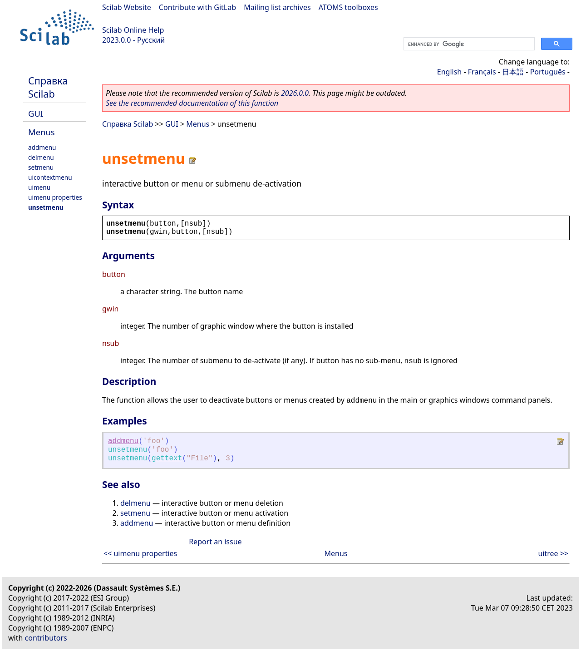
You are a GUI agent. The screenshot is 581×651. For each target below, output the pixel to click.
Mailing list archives (277, 7)
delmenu (41, 157)
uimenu (39, 187)
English (449, 72)
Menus (41, 132)
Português (548, 72)
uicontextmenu (50, 177)
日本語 (513, 72)
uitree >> (553, 553)
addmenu (42, 147)
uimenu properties (55, 197)
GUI (35, 113)
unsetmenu (46, 207)
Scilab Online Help (133, 30)
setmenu (41, 167)
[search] (468, 44)
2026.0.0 (295, 93)
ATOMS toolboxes (348, 7)
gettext (167, 458)
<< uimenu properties (140, 553)
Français (482, 72)
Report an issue (215, 542)
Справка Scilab (48, 87)
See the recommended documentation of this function (192, 103)
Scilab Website (126, 7)
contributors (46, 638)
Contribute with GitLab (197, 7)
